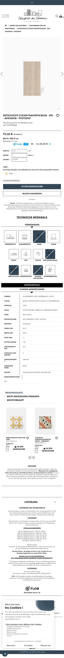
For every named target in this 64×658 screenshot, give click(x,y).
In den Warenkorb (32, 187)
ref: (4, 125)
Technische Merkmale (11, 180)
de (7, 16)
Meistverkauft (15, 400)
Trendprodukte (14, 393)
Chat (24, 478)
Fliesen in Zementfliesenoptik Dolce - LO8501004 (43, 439)
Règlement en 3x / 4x (32, 593)
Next (33, 457)
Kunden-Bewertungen (32, 289)
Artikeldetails (32, 285)
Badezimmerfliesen (12, 377)
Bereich (6, 151)
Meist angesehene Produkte (23, 397)
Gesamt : (6, 159)
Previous (29, 457)
